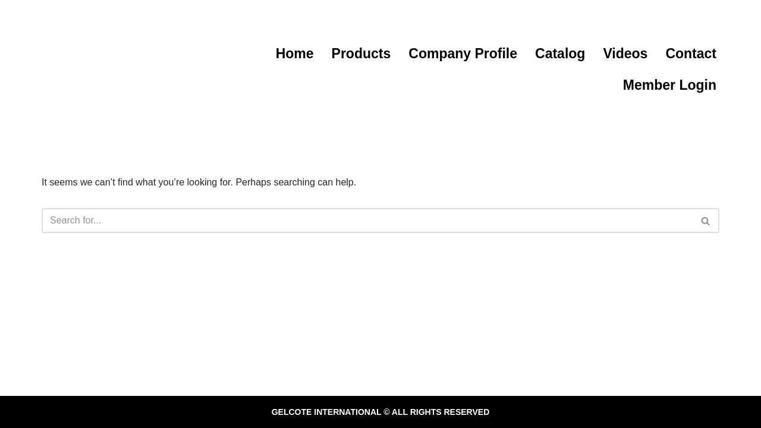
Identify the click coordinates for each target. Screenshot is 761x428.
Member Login (669, 85)
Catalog (560, 53)
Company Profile (462, 53)
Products (361, 53)
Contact (690, 53)
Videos (625, 53)
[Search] (367, 220)
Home (295, 53)
